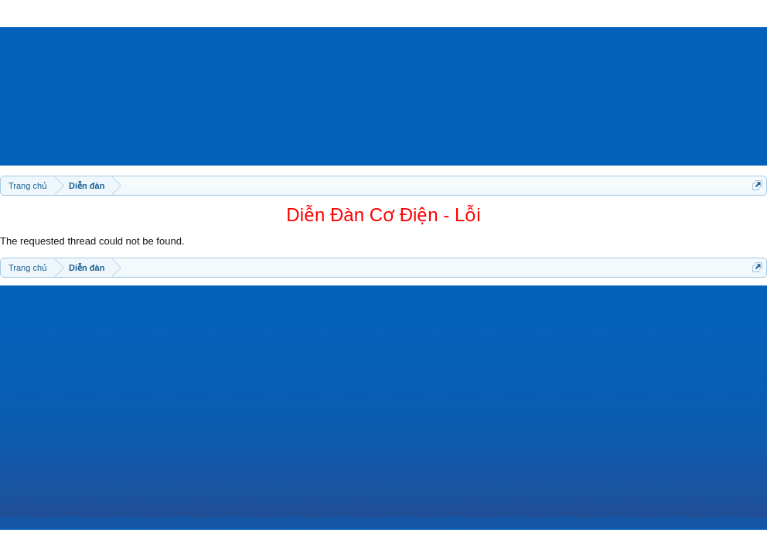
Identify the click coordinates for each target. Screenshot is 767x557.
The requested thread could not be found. (92, 241)
